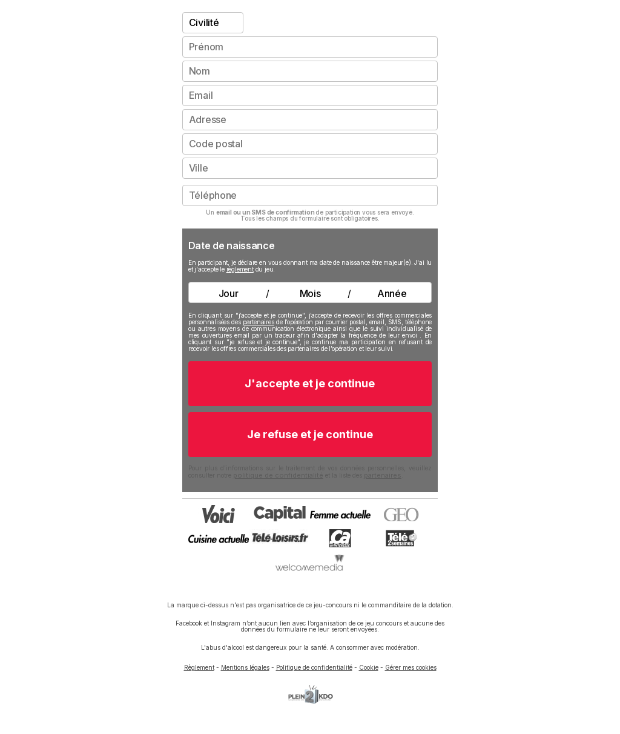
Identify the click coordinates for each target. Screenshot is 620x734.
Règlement (199, 667)
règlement (240, 269)
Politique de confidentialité (314, 667)
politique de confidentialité (278, 475)
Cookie (368, 667)
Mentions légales (245, 667)
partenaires (258, 321)
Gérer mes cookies (411, 667)
